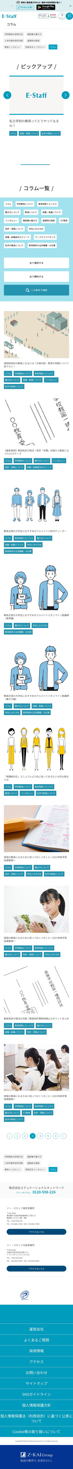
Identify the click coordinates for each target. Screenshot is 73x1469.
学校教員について (25, 203)
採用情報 (36, 1350)
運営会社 (36, 1329)
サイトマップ (36, 1383)
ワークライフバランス (45, 237)
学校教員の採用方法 (14, 34)
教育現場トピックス (47, 203)
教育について (31, 212)
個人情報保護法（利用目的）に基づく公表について (36, 1418)
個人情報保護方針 (36, 1405)
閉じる (70, 5)
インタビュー (11, 220)
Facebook (22, 1314)
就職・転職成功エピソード (17, 237)
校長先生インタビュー (35, 47)
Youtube (51, 1314)
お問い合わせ (36, 1372)
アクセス (36, 1361)
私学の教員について (14, 245)
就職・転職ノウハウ (52, 212)
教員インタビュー (13, 47)
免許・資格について (14, 228)
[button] (7, 95)
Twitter (31, 1314)
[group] (40, 118)
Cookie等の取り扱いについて (36, 1431)
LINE (41, 1314)
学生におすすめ (36, 228)
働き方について (12, 212)
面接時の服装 (33, 40)
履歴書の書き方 (34, 34)
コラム (8, 203)
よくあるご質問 (36, 1339)
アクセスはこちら (36, 1231)
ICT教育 (63, 220)
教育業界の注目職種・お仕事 (42, 245)
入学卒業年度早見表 (14, 40)
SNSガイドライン (36, 1394)
